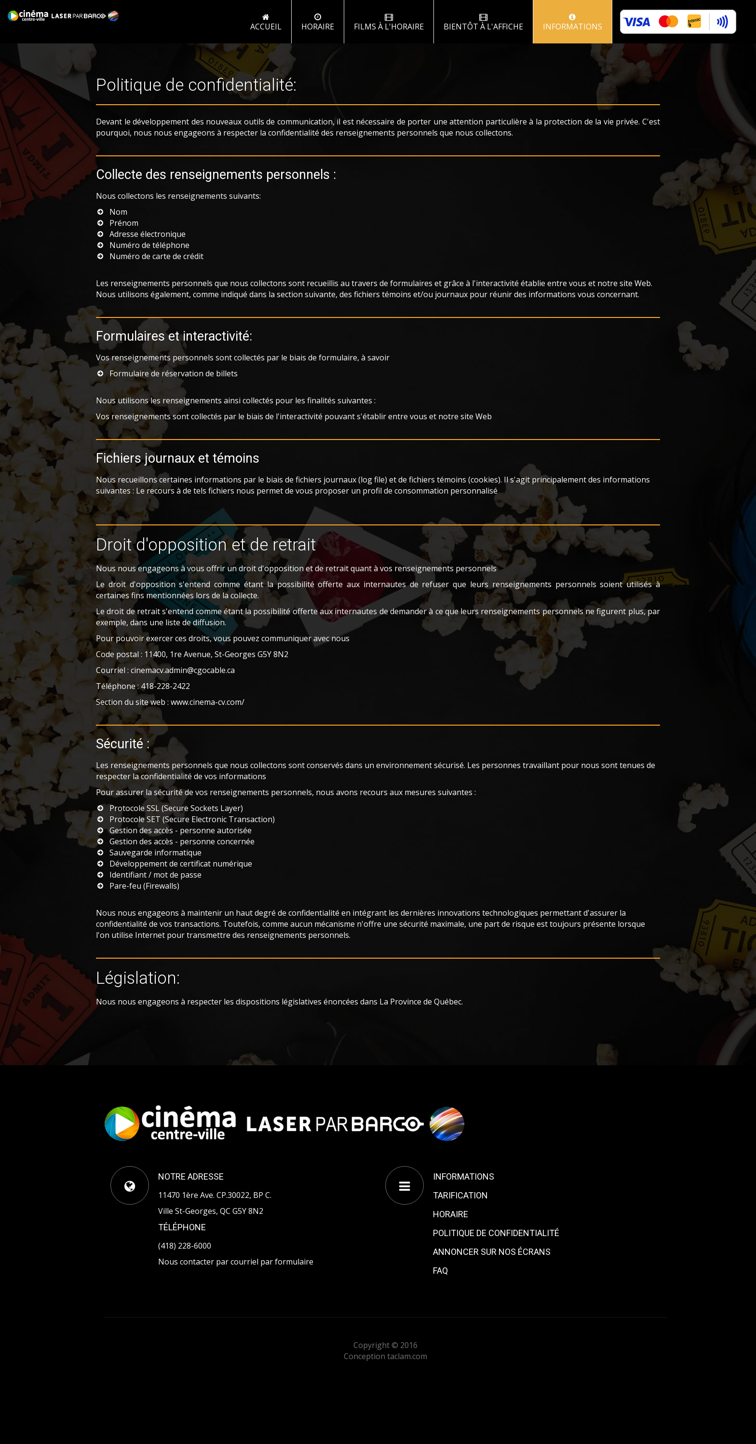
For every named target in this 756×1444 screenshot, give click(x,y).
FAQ (440, 1270)
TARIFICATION (460, 1195)
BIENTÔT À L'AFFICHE (483, 22)
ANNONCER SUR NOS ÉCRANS (492, 1252)
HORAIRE (450, 1214)
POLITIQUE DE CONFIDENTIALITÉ (496, 1233)
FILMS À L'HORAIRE (389, 22)
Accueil (266, 22)
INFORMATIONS (572, 22)
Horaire (317, 22)
